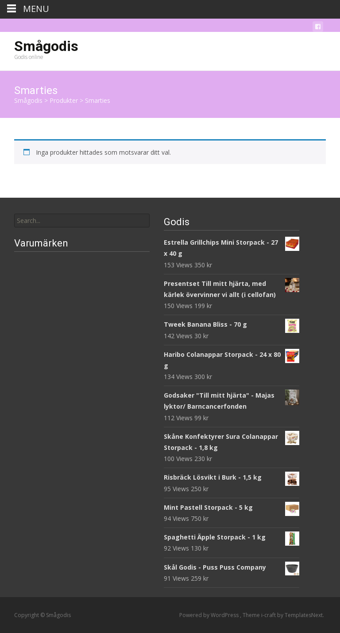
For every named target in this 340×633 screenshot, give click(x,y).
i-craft (269, 615)
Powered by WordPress (209, 615)
